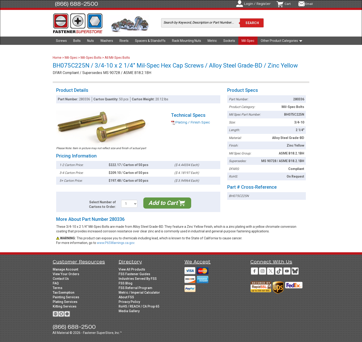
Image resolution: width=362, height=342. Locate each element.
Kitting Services (65, 306)
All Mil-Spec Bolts (117, 57)
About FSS (126, 297)
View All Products (132, 269)
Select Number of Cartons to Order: (102, 204)
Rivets (124, 41)
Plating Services (65, 302)
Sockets (229, 41)
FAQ (56, 283)
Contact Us (61, 278)
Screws (61, 41)
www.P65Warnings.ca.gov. (116, 243)
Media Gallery (129, 311)
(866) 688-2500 (76, 4)
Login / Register (257, 4)
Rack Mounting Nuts (186, 41)
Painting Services (66, 297)
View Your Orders (66, 274)
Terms (57, 288)
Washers (106, 41)
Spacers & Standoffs (150, 41)
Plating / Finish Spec (190, 122)
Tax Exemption (63, 292)
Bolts (77, 41)
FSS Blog (125, 283)
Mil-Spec (248, 41)
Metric (212, 41)
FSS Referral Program (135, 288)
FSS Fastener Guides (134, 274)
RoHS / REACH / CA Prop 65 (139, 306)
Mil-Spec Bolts (91, 57)
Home (57, 57)
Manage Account (65, 269)
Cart (288, 4)
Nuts (90, 41)
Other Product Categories (281, 41)
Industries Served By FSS (138, 278)
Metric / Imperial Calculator (139, 292)
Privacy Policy (129, 302)
